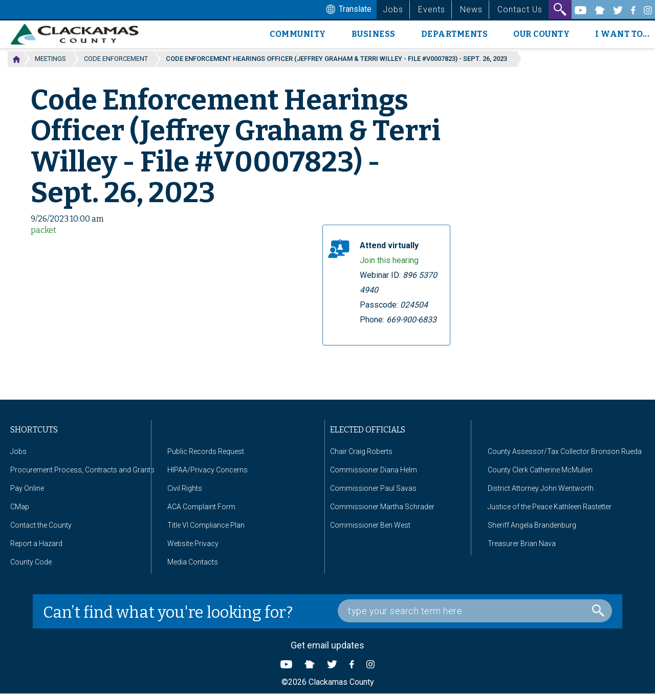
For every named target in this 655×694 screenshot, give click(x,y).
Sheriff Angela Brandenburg (532, 525)
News (471, 9)
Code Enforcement (116, 58)
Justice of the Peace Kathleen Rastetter (550, 507)
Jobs (393, 9)
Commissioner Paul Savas (373, 488)
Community (298, 34)
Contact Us (519, 9)
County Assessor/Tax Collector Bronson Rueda (565, 451)
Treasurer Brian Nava (522, 543)
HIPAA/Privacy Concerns (207, 470)
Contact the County (41, 525)
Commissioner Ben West (370, 525)
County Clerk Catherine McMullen (540, 470)
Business (374, 34)
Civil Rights (184, 488)
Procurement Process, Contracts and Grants (82, 470)
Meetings (50, 58)
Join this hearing (389, 260)
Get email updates (327, 645)
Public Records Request (205, 451)
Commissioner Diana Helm (373, 470)
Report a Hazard (36, 543)
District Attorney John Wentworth (541, 488)
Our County (541, 34)
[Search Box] (475, 610)
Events (431, 9)
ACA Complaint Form (201, 507)
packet (43, 230)
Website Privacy (193, 543)
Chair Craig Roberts (361, 451)
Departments (454, 34)
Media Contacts (192, 562)
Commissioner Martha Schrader (382, 507)
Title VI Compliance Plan (206, 525)
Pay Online (27, 488)
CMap (19, 507)
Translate (347, 9)
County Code (31, 562)
